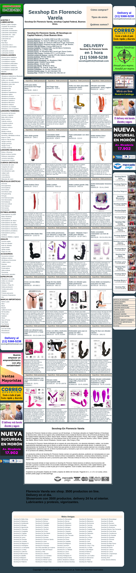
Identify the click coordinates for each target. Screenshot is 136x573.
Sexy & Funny (5, 320)
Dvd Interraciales (6, 200)
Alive (2, 303)
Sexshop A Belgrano (20, 557)
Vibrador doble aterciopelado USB (53, 381)
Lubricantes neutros (7, 36)
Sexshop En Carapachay (109, 525)
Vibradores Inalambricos (8, 92)
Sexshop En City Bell (41, 529)
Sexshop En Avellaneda (21, 523)
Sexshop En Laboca (107, 549)
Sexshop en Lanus (63, 551)
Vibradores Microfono (8, 102)
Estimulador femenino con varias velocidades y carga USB (34, 380)
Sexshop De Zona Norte (108, 531)
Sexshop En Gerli (84, 541)
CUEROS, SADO (118, 310)
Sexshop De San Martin (42, 533)
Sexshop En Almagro (20, 525)
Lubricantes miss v (7, 44)
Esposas (4, 264)
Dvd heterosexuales (7, 198)
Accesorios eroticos (7, 256)
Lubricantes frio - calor (8, 34)
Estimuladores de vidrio (8, 222)
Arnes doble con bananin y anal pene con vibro (100, 283)
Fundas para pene (7, 289)
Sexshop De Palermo (42, 535)
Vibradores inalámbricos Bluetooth (12, 76)
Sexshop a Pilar (40, 551)
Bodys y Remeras (6, 152)
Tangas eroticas (6, 141)
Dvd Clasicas (5, 206)
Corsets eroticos (6, 125)
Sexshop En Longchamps (109, 553)
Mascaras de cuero (7, 179)
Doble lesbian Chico (98, 136)
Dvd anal (4, 183)
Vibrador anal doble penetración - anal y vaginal (101, 86)
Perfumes (4, 49)
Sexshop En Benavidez (64, 519)
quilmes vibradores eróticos (65, 559)
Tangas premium (6, 143)
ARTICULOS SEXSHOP (121, 299)
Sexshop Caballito (33, 48)
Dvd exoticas (5, 189)
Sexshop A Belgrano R (64, 555)
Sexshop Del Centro (41, 531)
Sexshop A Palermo (85, 551)
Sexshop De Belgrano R (21, 543)
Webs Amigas (68, 517)
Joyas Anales (5, 247)
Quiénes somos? (99, 24)
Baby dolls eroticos (7, 117)
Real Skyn (4, 42)
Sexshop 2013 (105, 557)
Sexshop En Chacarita (20, 529)
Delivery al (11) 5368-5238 (11, 339)
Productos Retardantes (8, 295)
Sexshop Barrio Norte (35, 43)
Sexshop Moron (33, 59)
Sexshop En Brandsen (64, 523)
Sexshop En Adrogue (63, 527)
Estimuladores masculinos (9, 228)
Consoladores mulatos (8, 61)
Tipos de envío (99, 17)
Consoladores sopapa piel (9, 69)
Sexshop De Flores (63, 539)
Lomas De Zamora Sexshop (66, 561)
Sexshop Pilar (32, 73)
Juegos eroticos (6, 266)
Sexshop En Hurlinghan (21, 545)
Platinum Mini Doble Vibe (33, 234)
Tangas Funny (5, 145)
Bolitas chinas (5, 283)
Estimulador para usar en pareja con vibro (78, 332)
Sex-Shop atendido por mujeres (45, 547)
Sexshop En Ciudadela (21, 531)
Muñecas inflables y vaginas (10, 237)
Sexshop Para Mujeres (120, 268)
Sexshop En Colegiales (64, 533)
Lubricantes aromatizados (9, 30)
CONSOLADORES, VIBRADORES (119, 302)
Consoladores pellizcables (9, 63)
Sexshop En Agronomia (21, 527)
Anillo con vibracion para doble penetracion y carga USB (33, 332)
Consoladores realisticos (9, 65)
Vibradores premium (7, 96)
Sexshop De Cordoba (20, 541)
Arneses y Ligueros (7, 115)
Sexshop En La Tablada (64, 549)
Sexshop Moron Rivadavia (36, 60)
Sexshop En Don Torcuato (65, 535)
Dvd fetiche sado (6, 191)
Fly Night (4, 40)
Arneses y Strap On (7, 285)
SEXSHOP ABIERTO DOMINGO (123, 320)
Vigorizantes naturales (8, 274)
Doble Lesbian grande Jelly (78, 185)
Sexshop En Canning (85, 525)
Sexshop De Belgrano (64, 543)
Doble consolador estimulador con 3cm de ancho (99, 233)
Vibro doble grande (31, 136)
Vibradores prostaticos (8, 98)
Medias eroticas (6, 131)
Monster (3, 71)
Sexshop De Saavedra (86, 533)
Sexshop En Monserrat (86, 557)
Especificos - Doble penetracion (35, 80)
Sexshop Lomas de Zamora (37, 55)
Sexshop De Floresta (20, 539)
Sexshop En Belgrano (42, 519)
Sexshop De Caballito (64, 541)
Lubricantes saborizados (8, 47)
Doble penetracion (7, 287)
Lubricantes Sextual (7, 53)
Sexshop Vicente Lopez (35, 71)
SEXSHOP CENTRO (119, 314)
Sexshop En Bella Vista (21, 519)
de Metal (4, 235)
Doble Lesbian (52, 185)
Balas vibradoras (6, 216)
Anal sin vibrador (6, 245)
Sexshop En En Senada (108, 535)
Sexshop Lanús (33, 62)
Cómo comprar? (99, 10)
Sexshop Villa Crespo (35, 53)
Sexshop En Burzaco (107, 523)
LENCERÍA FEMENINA (120, 305)
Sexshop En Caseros (41, 527)
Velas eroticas (5, 270)
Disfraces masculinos (8, 156)
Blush (3, 306)
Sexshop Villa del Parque (36, 46)
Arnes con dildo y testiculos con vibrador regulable (57, 332)
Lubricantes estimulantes (9, 32)
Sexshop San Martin (34, 66)
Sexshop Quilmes (33, 57)
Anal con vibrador (6, 243)
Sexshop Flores (33, 51)
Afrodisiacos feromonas (8, 260)
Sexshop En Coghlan (85, 531)
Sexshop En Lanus (107, 551)
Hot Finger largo (52, 87)
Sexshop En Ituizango (42, 545)
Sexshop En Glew (106, 541)
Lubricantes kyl (6, 38)
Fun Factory (5, 324)
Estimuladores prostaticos (9, 231)
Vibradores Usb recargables (10, 108)
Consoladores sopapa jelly (9, 67)
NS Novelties (5, 312)
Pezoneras (4, 272)
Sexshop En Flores (85, 539)
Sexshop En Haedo (85, 543)
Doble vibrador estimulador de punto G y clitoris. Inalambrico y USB (101, 381)
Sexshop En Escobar (41, 537)
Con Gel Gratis (6, 328)
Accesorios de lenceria (8, 113)
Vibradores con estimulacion (10, 82)
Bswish (3, 308)
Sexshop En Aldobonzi (64, 525)
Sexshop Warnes (33, 67)
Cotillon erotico (6, 262)
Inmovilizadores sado (7, 171)
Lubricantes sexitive (7, 51)
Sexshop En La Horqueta (21, 547)
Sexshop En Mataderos (42, 557)
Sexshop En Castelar (85, 527)
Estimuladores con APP (8, 214)
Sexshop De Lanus (19, 537)
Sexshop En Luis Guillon (86, 555)
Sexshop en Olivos (85, 559)
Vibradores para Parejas (8, 78)
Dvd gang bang (6, 194)
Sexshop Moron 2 (120, 280)
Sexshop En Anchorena (86, 523)
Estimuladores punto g (8, 233)
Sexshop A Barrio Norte (64, 557)
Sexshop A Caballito (20, 555)
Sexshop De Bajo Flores (108, 543)
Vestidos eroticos (6, 147)
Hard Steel (4, 322)
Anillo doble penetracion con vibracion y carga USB (56, 234)
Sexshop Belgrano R (107, 545)
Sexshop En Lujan (106, 555)
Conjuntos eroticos (7, 123)
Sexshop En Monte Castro (43, 559)
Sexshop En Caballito (42, 525)
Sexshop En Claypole (64, 531)
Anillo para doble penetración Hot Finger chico (32, 86)
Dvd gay (3, 196)
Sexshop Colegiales (34, 69)
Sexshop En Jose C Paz (86, 545)
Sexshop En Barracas (86, 519)
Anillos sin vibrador (7, 281)
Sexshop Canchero (63, 545)
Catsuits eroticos (6, 121)
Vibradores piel (6, 90)
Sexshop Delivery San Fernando (111, 529)
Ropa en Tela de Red (7, 139)
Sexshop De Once (84, 535)
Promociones (5, 332)
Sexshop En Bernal (63, 521)
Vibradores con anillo (7, 279)
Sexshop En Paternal (85, 561)
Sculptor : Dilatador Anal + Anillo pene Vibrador (78, 234)
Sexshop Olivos (33, 64)
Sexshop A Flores (84, 553)
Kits (2, 297)
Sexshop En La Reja (20, 549)
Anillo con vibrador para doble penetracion (77, 283)
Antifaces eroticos (6, 258)
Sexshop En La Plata (85, 547)
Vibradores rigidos (7, 94)
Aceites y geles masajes (8, 24)
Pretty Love (4, 314)
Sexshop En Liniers (63, 553)
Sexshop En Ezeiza (63, 537)
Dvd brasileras (5, 187)
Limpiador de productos (8, 26)
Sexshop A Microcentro (21, 553)
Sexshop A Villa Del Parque (43, 549)
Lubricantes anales (7, 28)
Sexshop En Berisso (41, 521)
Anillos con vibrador (7, 80)
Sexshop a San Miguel (86, 549)
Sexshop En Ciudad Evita (87, 529)
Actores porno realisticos (9, 57)
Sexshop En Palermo (20, 561)
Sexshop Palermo (33, 41)
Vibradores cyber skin (8, 84)
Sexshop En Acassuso (108, 527)
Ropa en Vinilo (5, 137)
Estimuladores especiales (9, 224)
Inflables (4, 291)
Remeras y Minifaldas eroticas (10, 135)
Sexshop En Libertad (41, 553)
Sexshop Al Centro (107, 547)
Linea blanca (5, 175)
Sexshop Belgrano (34, 39)
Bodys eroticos (6, 119)
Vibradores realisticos (8, 100)
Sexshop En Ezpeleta (107, 537)
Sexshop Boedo (33, 50)
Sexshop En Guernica (42, 543)
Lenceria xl (4, 129)
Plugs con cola (6, 251)
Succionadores (6, 218)
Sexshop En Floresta (107, 539)
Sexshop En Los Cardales (43, 555)
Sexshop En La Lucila (64, 547)
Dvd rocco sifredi (6, 204)
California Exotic (6, 310)
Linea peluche (5, 177)
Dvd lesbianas (5, 202)
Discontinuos (5, 330)
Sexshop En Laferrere (20, 551)
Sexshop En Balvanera (21, 521)
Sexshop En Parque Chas (43, 561)
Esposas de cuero (7, 169)
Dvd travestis (5, 210)
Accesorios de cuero (7, 165)
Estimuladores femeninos (9, 226)
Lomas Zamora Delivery (108, 559)
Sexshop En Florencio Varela (55, 15)
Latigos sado (5, 173)
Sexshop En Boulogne (42, 523)
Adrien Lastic (5, 301)
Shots (3, 318)
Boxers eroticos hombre (8, 154)
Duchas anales (6, 241)
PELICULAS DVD (119, 312)
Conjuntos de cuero (7, 167)
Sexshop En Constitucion (109, 533)
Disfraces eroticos (6, 127)
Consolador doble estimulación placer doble (56, 135)
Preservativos (5, 268)
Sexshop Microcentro (35, 44)
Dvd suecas (5, 208)
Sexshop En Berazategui (108, 519)
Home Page (27, 78)
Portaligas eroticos (7, 133)
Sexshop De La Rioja (85, 537)
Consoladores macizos (8, 59)
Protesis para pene (7, 293)
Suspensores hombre (8, 160)
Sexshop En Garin (41, 541)
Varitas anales (5, 249)
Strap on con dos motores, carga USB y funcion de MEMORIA (78, 381)
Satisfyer (4, 316)
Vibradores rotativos (7, 104)
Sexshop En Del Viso (20, 535)
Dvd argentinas (6, 185)
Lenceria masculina (7, 158)
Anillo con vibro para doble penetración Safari (78, 86)
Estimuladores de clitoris (8, 220)
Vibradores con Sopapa (8, 106)
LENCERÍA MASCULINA (121, 307)
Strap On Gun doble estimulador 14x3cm (54, 283)
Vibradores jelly (6, 88)
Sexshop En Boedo (107, 521)
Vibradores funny (6, 86)
